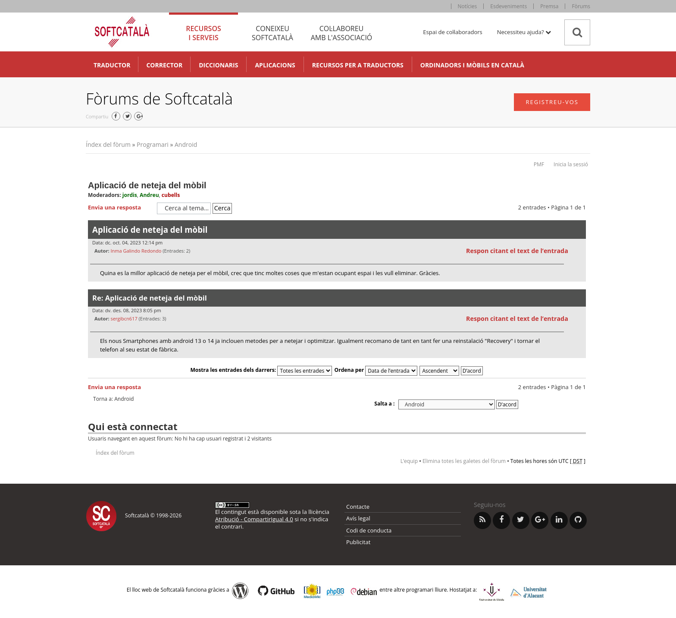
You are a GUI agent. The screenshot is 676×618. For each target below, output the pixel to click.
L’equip (409, 461)
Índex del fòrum (108, 144)
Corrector (164, 65)
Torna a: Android (113, 399)
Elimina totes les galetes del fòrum (464, 461)
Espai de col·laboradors (452, 32)
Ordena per (376, 370)
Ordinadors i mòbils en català (472, 65)
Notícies (467, 6)
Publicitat (358, 542)
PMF (539, 164)
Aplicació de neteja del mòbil (147, 185)
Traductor (112, 65)
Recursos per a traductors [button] (358, 65)
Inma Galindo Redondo (135, 250)
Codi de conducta (368, 530)
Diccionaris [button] (218, 65)
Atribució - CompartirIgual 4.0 (254, 519)
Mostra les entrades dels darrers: (261, 370)
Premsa (549, 6)
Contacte (357, 506)
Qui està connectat (132, 426)
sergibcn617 (123, 318)
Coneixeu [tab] (272, 33)
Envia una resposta (120, 207)
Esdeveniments (508, 6)
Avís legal (358, 518)
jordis (129, 195)
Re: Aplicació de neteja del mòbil (149, 298)
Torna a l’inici (579, 287)
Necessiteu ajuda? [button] (524, 32)
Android (186, 144)
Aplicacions (275, 65)
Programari (153, 144)
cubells (171, 195)
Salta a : (384, 403)
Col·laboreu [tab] (341, 33)
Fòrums (581, 6)
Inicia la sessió (571, 164)
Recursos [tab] (203, 33)
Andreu (149, 195)
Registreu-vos (552, 102)
